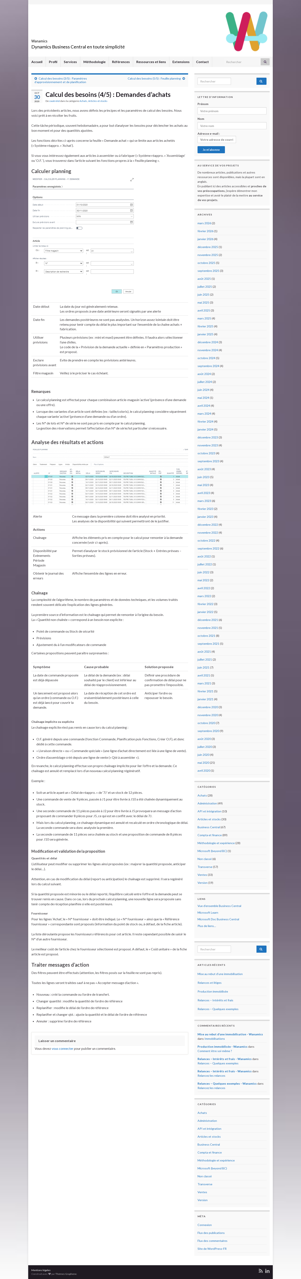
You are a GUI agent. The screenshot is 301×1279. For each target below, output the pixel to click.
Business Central (209, 827)
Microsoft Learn (208, 912)
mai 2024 (203, 397)
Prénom (203, 104)
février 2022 (205, 604)
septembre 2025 (208, 270)
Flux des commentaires (212, 1240)
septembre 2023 (208, 461)
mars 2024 (204, 413)
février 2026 (205, 231)
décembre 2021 (208, 620)
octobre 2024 (206, 358)
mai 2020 (203, 762)
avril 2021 (204, 675)
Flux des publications (211, 1233)
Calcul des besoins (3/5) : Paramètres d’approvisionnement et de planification (60, 80)
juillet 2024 (205, 382)
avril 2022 (204, 588)
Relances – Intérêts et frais (215, 1000)
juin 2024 (203, 389)
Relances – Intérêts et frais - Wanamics (225, 1059)
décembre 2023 (208, 437)
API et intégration (209, 811)
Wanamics (45, 40)
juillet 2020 (205, 746)
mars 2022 (204, 596)
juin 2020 (203, 754)
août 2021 (204, 651)
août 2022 (204, 556)
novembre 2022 (208, 532)
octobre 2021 (206, 635)
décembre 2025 (208, 247)
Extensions (181, 62)
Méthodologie (94, 62)
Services (70, 62)
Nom (201, 118)
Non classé (205, 859)
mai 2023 (203, 485)
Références (121, 62)
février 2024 (205, 421)
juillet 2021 (205, 659)
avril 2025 (204, 310)
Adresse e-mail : (217, 137)
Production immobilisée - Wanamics (222, 1046)
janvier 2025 (205, 334)
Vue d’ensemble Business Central (219, 906)
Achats (83, 101)
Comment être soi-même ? (215, 1051)
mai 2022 (203, 580)
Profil (53, 62)
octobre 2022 (206, 540)
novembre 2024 (208, 350)
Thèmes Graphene (66, 1273)
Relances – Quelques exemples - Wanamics (227, 1083)
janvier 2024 (205, 429)
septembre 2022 (208, 548)
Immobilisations (214, 1038)
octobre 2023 (206, 453)
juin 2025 (203, 294)
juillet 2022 (205, 564)
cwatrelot (54, 101)
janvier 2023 (205, 516)
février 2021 (205, 691)
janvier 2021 (205, 699)
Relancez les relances (211, 1075)
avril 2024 (204, 405)
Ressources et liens (151, 62)
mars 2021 (204, 683)
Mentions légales (41, 1270)
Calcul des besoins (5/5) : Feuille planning (154, 78)
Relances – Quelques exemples (218, 1009)
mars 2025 (204, 318)
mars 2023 (204, 501)
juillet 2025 (205, 286)
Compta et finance (210, 835)
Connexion (205, 1225)
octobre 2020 (206, 723)
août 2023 (204, 469)
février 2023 (205, 508)
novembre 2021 (208, 627)
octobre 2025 (206, 263)
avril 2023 (204, 493)
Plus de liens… (207, 926)
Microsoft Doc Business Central (218, 919)
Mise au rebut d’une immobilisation (220, 974)
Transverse (205, 867)
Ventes (202, 874)
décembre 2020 (208, 707)
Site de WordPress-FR (212, 1248)
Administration (207, 803)
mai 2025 (203, 302)
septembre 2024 (208, 366)
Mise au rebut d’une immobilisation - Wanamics (230, 1034)
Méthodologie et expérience (216, 843)
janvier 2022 (205, 612)
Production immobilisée (213, 991)
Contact (202, 62)
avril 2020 (204, 770)
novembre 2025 (208, 255)
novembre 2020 (208, 715)
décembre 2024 (208, 342)
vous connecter (62, 1048)
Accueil (36, 62)
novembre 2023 (208, 445)
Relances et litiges (210, 982)
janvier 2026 (205, 239)
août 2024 (204, 374)
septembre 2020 (208, 731)
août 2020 (204, 739)
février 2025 (205, 326)
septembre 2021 (208, 643)
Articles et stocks (97, 101)
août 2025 (204, 278)
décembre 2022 (208, 524)
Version (203, 882)
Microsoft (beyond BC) (212, 851)
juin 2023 (203, 477)
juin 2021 (203, 667)
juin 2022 (203, 572)
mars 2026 (204, 223)
